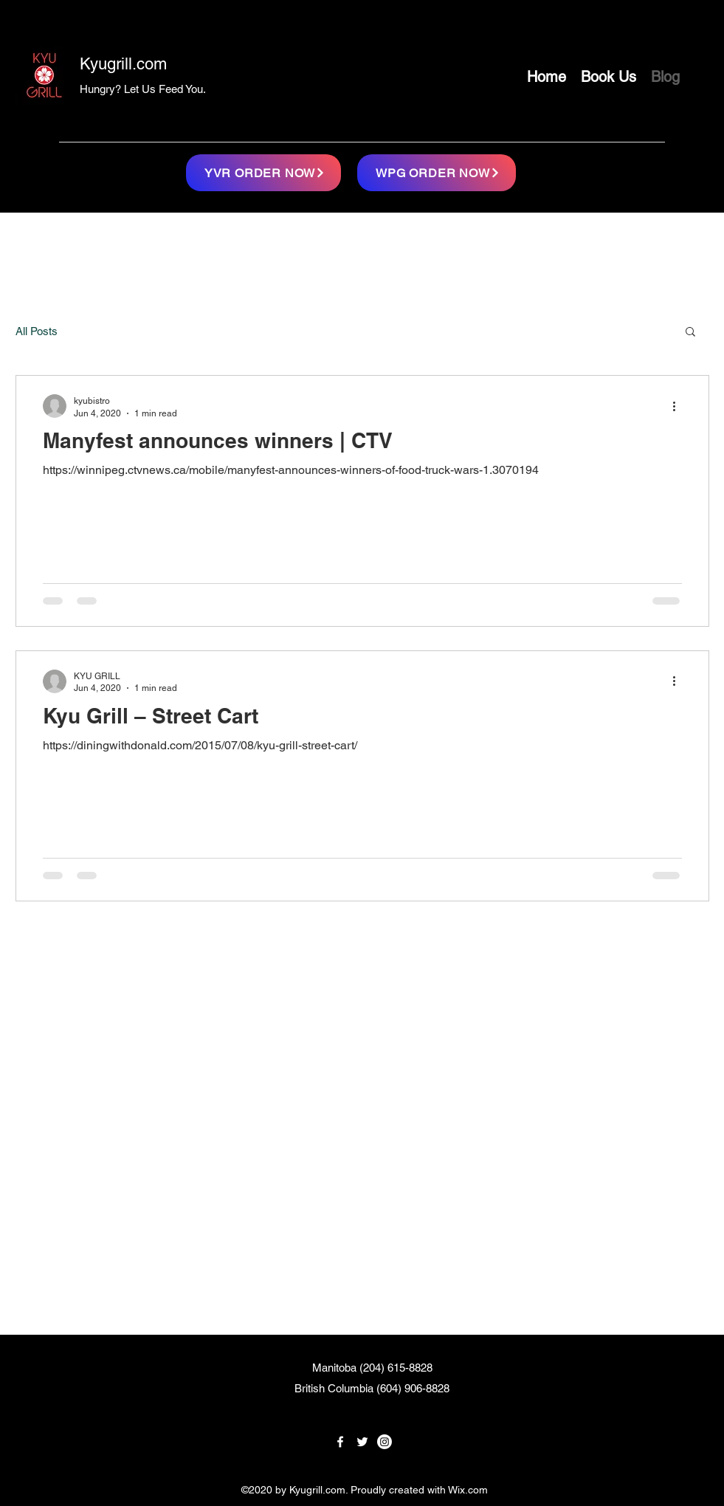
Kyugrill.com (123, 64)
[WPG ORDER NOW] (436, 172)
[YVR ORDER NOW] (263, 172)
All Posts (36, 331)
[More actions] (680, 406)
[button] (690, 332)
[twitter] (362, 1441)
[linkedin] (384, 1441)
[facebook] (340, 1441)
